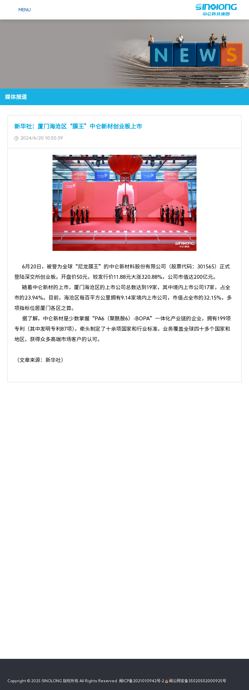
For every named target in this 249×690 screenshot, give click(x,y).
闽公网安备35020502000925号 (195, 681)
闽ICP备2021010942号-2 (141, 681)
